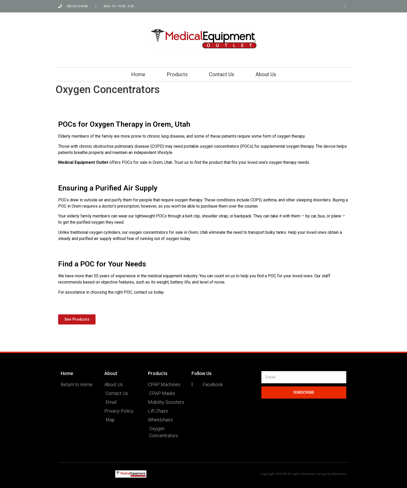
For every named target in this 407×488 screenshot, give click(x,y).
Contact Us (221, 74)
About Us (265, 74)
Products (177, 74)
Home (138, 74)
